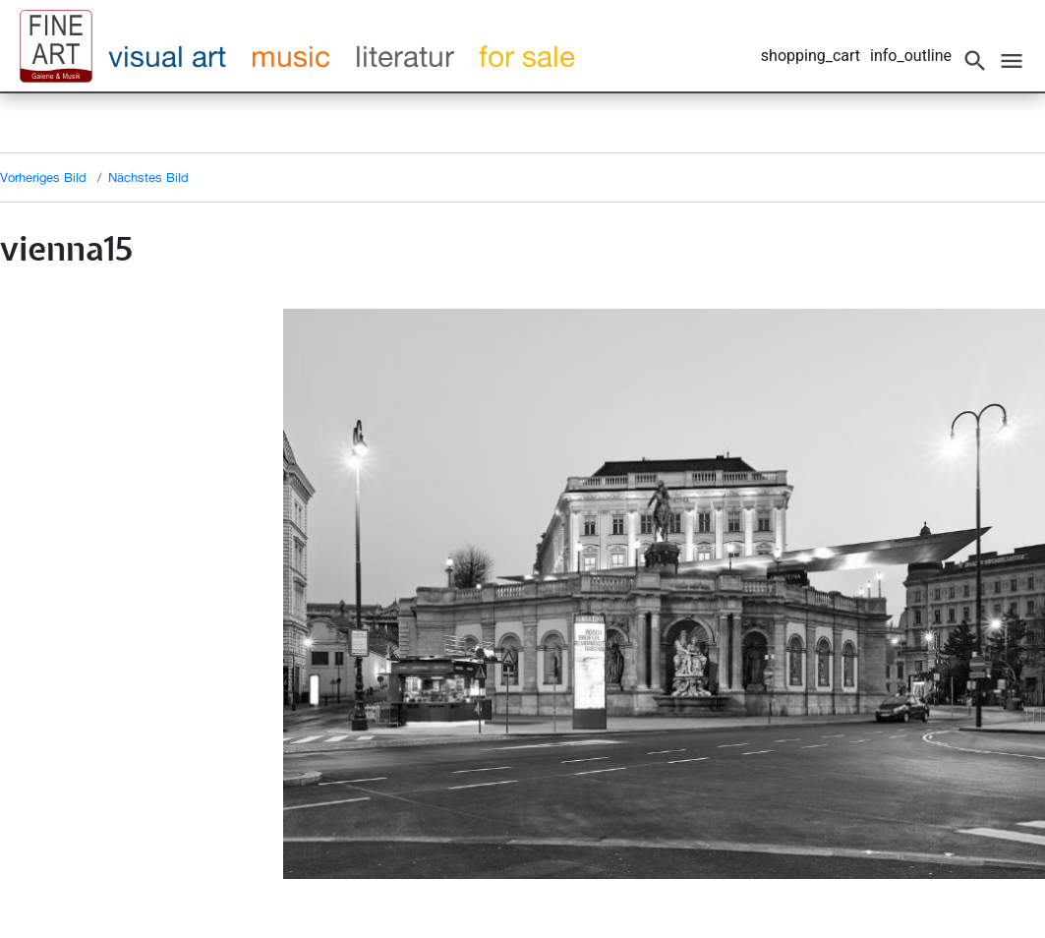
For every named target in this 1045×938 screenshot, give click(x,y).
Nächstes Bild (148, 177)
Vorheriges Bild (43, 177)
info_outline (911, 55)
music (290, 56)
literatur (404, 56)
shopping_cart (810, 55)
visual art (167, 56)
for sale (527, 56)
